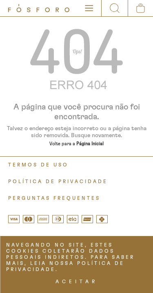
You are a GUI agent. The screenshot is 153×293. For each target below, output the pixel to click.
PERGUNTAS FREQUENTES (54, 198)
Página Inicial (90, 144)
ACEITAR (76, 281)
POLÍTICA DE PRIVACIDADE (58, 181)
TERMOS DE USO (38, 164)
